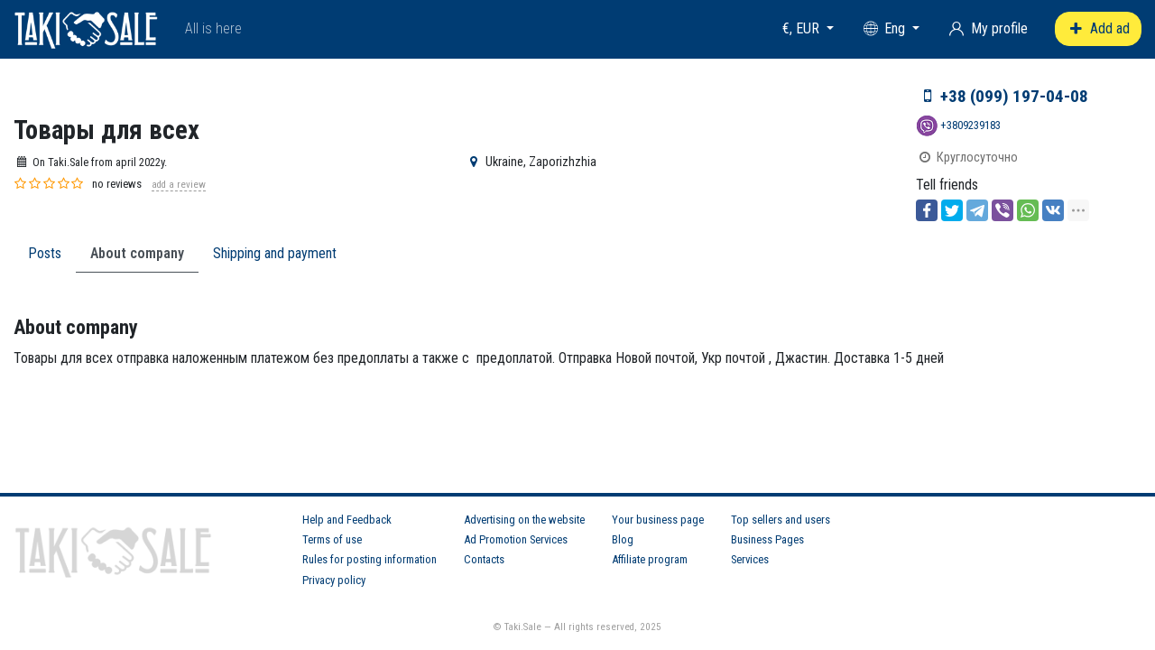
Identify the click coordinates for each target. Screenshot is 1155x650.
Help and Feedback (347, 519)
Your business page (658, 519)
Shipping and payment (275, 253)
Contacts (484, 559)
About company (137, 253)
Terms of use (332, 539)
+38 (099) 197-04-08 (1014, 96)
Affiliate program (650, 559)
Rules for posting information (369, 559)
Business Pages (767, 539)
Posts (44, 253)
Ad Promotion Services (516, 539)
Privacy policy (333, 580)
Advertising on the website (524, 519)
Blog (622, 539)
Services (750, 559)
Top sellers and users (780, 519)
